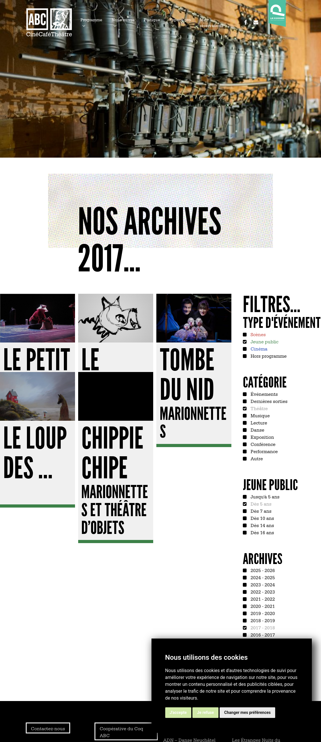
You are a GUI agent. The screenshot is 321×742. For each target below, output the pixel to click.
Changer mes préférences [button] (247, 712)
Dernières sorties (268, 401)
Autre (256, 458)
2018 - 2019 (262, 620)
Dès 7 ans (260, 511)
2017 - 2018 (262, 627)
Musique (259, 415)
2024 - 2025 (262, 577)
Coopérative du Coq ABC (121, 731)
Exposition (261, 437)
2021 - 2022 (262, 599)
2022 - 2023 (262, 591)
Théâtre (258, 408)
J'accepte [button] (178, 712)
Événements (263, 394)
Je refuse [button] (205, 712)
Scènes (257, 334)
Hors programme (268, 356)
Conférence (262, 444)
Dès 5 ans (260, 503)
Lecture (258, 422)
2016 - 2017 (262, 634)
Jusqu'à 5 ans (264, 496)
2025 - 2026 (262, 570)
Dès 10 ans (261, 518)
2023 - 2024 (262, 584)
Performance (263, 451)
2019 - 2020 (262, 613)
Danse (256, 429)
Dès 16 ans (261, 532)
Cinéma (258, 348)
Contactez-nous (48, 728)
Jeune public (263, 341)
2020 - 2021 (262, 606)
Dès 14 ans (261, 525)
